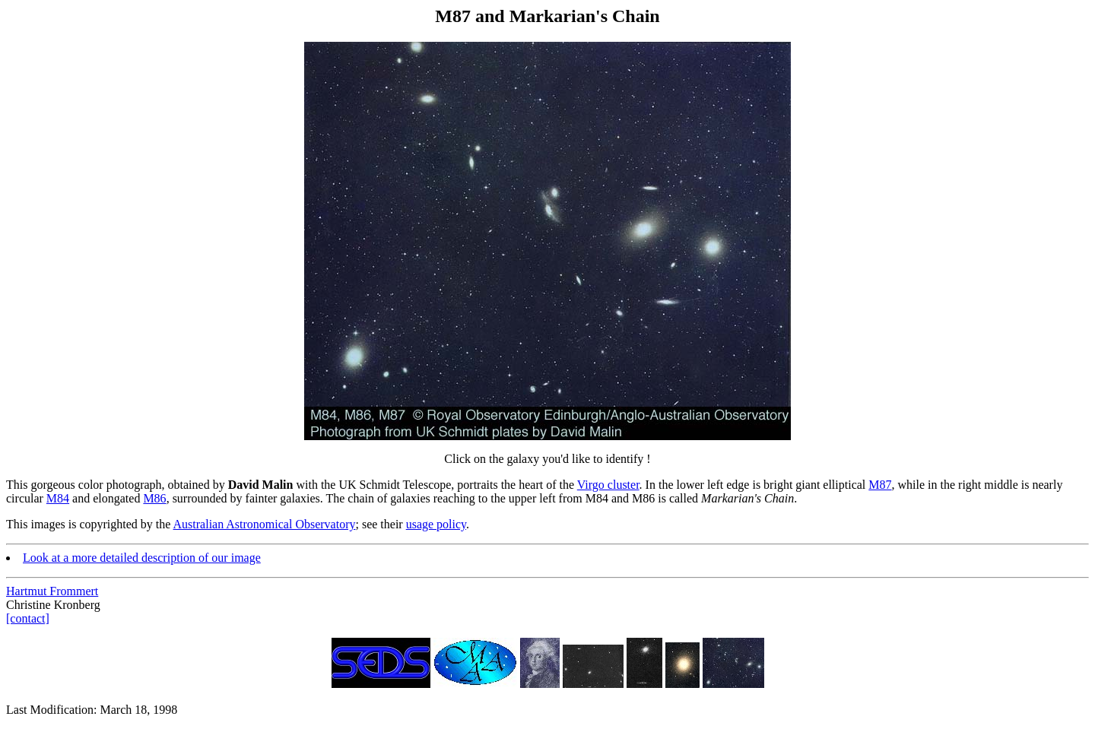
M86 (154, 498)
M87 (879, 484)
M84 (57, 498)
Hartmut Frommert (52, 591)
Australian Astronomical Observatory (264, 524)
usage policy (436, 524)
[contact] (27, 618)
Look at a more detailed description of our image (142, 557)
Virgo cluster (608, 484)
